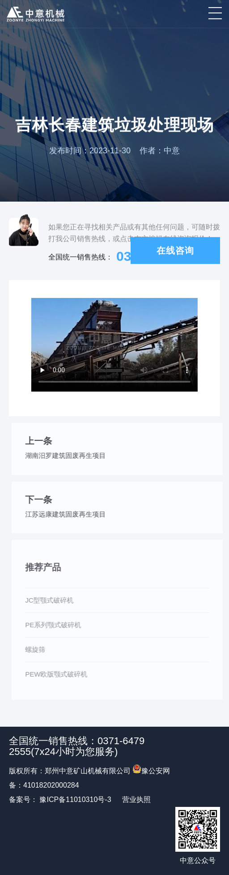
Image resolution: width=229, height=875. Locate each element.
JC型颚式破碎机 (51, 600)
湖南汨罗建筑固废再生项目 (67, 455)
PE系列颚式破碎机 (55, 625)
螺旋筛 (37, 649)
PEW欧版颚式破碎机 (58, 674)
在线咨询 (175, 251)
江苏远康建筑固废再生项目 (67, 514)
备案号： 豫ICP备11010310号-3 (60, 799)
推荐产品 (45, 567)
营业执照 (136, 799)
